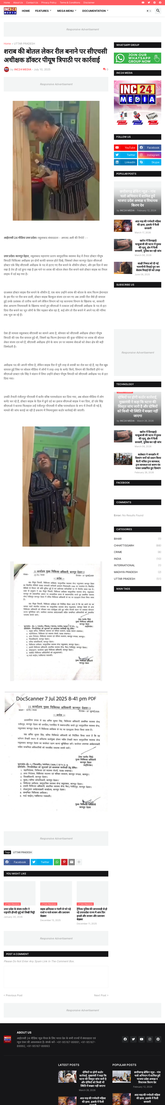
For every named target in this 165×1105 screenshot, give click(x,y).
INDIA (137, 559)
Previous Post (14, 995)
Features (42, 10)
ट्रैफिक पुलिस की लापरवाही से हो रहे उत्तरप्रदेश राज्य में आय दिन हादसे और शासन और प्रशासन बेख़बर (92, 914)
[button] (149, 11)
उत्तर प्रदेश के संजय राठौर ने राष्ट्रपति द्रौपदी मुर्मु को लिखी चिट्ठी (19, 910)
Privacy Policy (48, 2)
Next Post (100, 995)
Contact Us (32, 2)
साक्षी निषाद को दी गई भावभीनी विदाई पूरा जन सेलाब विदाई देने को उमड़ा (148, 267)
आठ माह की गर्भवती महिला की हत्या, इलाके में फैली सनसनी (148, 225)
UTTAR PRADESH (24, 43)
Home (7, 2)
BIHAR (137, 539)
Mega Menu (65, 10)
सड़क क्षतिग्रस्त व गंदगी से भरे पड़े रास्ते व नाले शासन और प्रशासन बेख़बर (55, 912)
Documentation (94, 10)
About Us (18, 2)
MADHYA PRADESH (137, 572)
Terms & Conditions (70, 2)
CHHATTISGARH (137, 545)
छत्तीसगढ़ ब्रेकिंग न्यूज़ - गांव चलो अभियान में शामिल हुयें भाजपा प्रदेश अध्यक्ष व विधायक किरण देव (147, 1077)
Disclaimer (88, 2)
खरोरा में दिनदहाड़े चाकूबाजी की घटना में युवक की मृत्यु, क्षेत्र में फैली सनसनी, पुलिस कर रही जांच (148, 245)
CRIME (137, 552)
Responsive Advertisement (82, 29)
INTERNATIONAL (137, 565)
